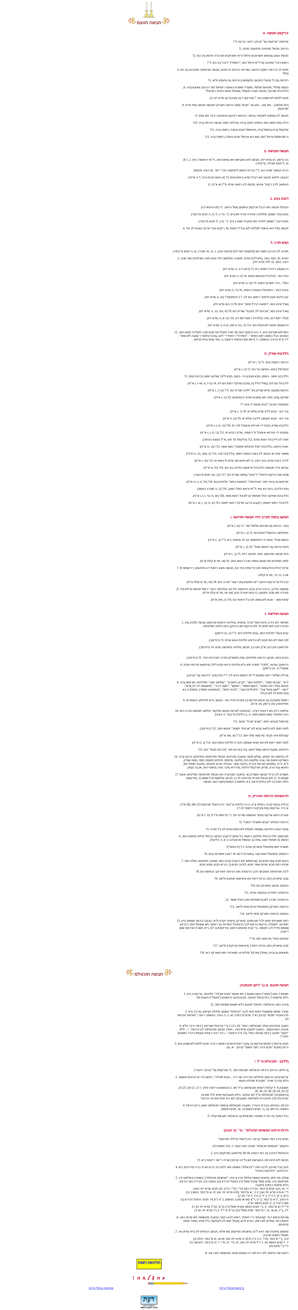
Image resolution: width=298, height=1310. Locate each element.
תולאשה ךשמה (149, 1262)
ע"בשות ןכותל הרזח (232, 1288)
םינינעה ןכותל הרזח (101, 1288)
